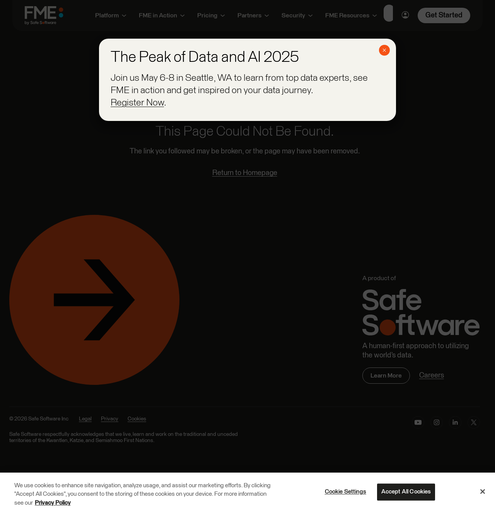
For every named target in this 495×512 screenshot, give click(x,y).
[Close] (482, 491)
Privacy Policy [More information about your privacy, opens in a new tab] (53, 504)
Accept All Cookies (406, 492)
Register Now (137, 102)
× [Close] (384, 50)
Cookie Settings (345, 492)
